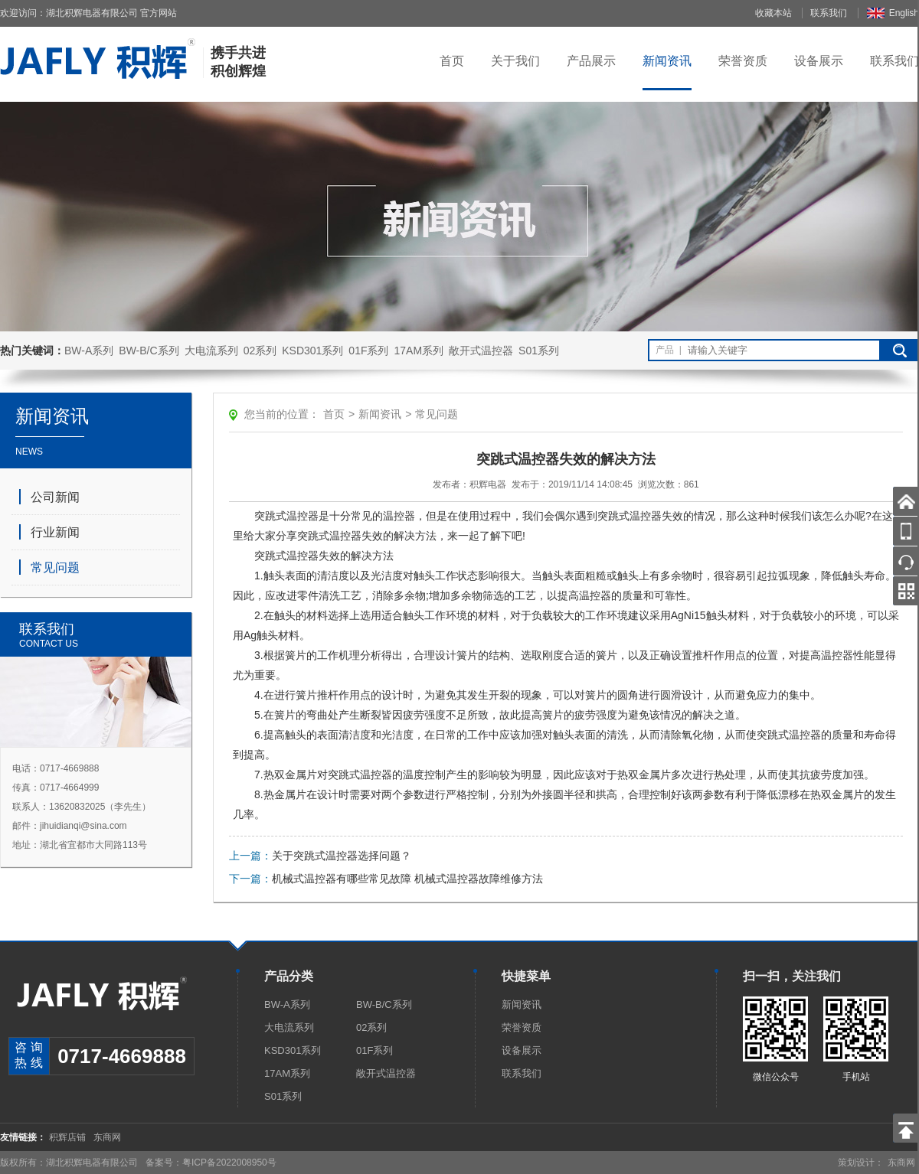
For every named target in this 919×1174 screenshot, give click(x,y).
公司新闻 (55, 497)
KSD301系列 (312, 350)
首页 (452, 60)
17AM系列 (418, 350)
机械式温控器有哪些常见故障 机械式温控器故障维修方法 (407, 878)
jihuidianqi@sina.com (83, 825)
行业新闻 (55, 532)
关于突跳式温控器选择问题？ (341, 856)
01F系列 (368, 350)
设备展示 (818, 60)
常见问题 (55, 567)
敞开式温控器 (481, 350)
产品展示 (591, 60)
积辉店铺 (67, 1137)
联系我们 (828, 13)
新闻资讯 (667, 60)
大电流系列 (211, 350)
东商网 (107, 1137)
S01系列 (538, 350)
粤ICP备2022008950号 (229, 1162)
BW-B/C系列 (148, 350)
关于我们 (515, 60)
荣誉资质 (742, 60)
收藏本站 (773, 13)
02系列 (260, 350)
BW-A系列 (88, 350)
